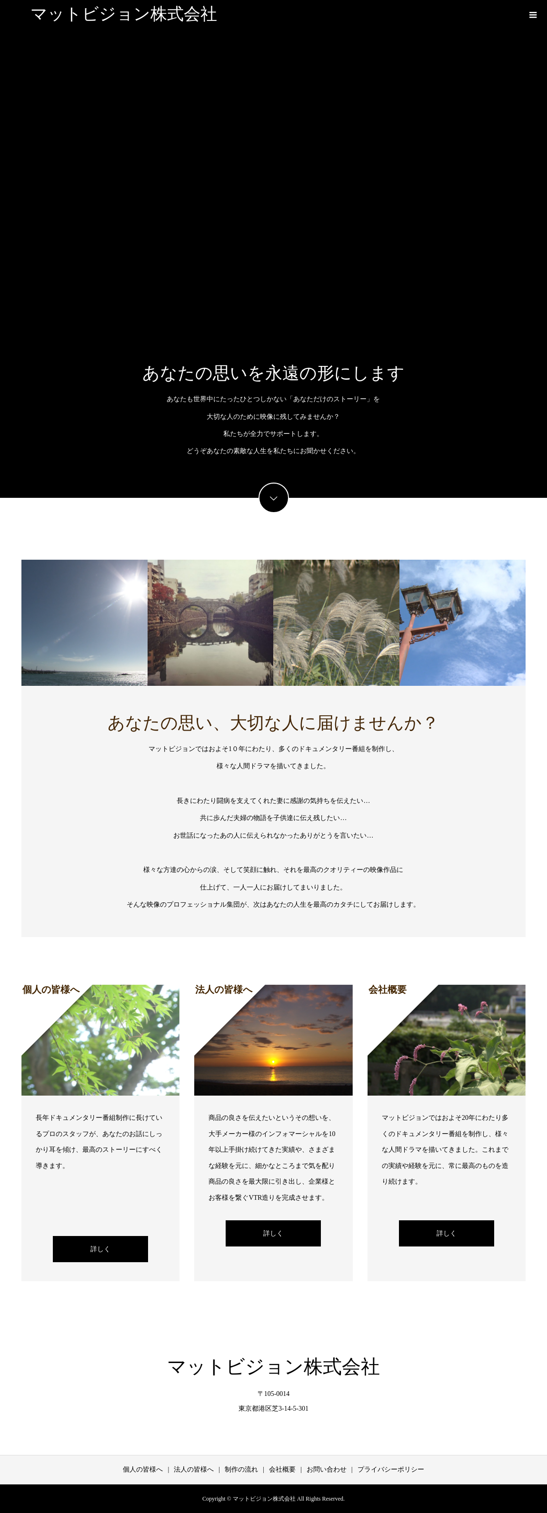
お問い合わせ (327, 1469)
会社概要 (282, 1469)
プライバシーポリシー (391, 1469)
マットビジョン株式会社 (123, 14)
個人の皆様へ (143, 1469)
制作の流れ (241, 1469)
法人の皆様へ (194, 1469)
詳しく (100, 1249)
